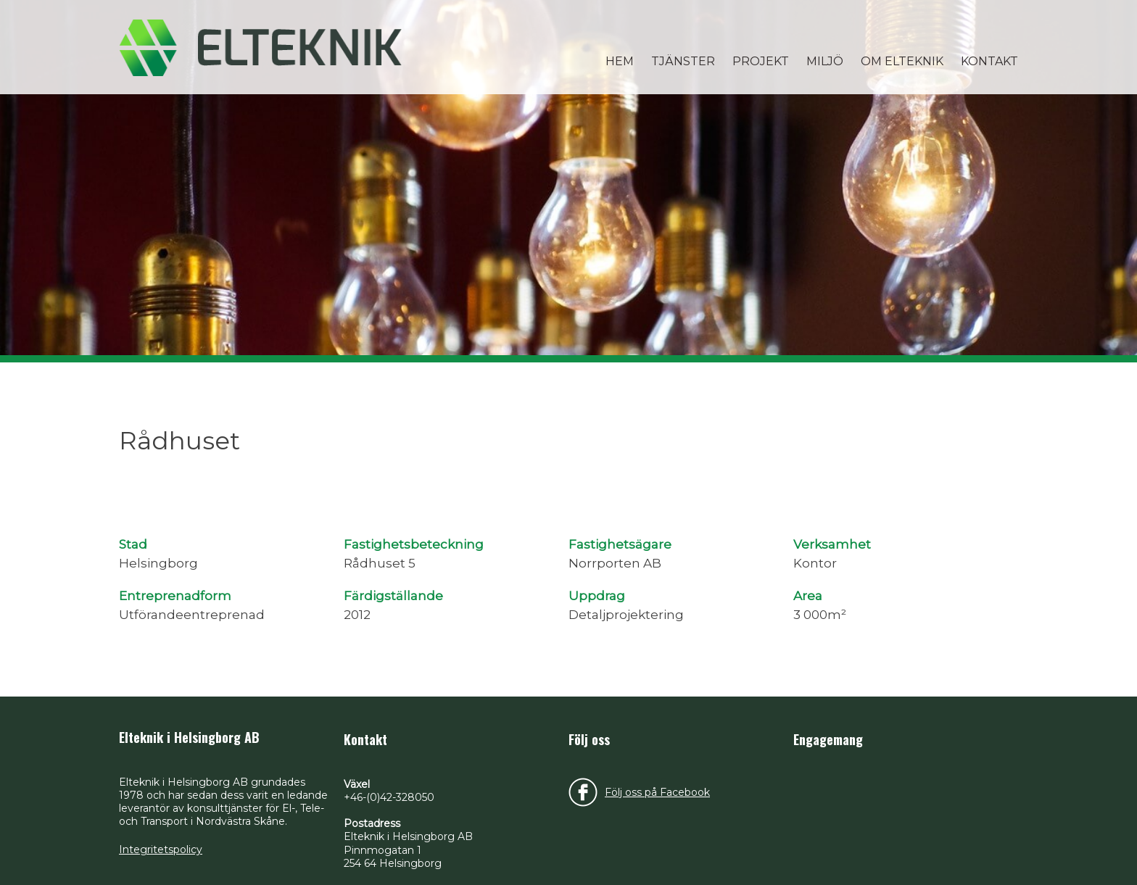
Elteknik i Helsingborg (260, 47)
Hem (619, 61)
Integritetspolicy (160, 849)
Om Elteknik (902, 61)
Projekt (760, 61)
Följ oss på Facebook (657, 792)
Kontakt (989, 61)
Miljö (824, 61)
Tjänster (683, 61)
